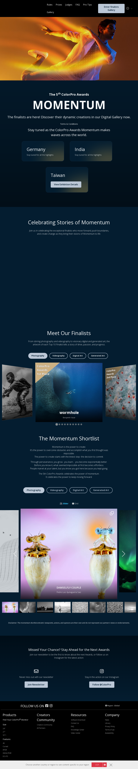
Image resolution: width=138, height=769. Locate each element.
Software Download (78, 720)
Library (107, 723)
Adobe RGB (7, 753)
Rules (49, 4)
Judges (68, 4)
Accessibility (109, 733)
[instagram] (52, 706)
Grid (75, 503)
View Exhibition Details (66, 184)
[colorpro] (11, 705)
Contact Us (75, 723)
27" (4, 732)
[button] (67, 180)
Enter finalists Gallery (111, 8)
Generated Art (98, 355)
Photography (37, 355)
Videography (58, 355)
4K (4, 743)
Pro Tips (87, 4)
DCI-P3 (5, 756)
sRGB (5, 750)
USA (97, 764)
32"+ (4, 735)
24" (4, 728)
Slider (64, 503)
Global (117, 705)
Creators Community (44, 725)
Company (112, 715)
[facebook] (47, 706)
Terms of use (109, 730)
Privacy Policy (110, 726)
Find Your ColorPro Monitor (15, 719)
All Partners (41, 728)
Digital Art (78, 355)
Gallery (50, 12)
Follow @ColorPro (102, 684)
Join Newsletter (36, 684)
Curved (5, 746)
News (107, 720)
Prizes (59, 4)
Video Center (75, 733)
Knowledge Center (77, 730)
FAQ (78, 4)
